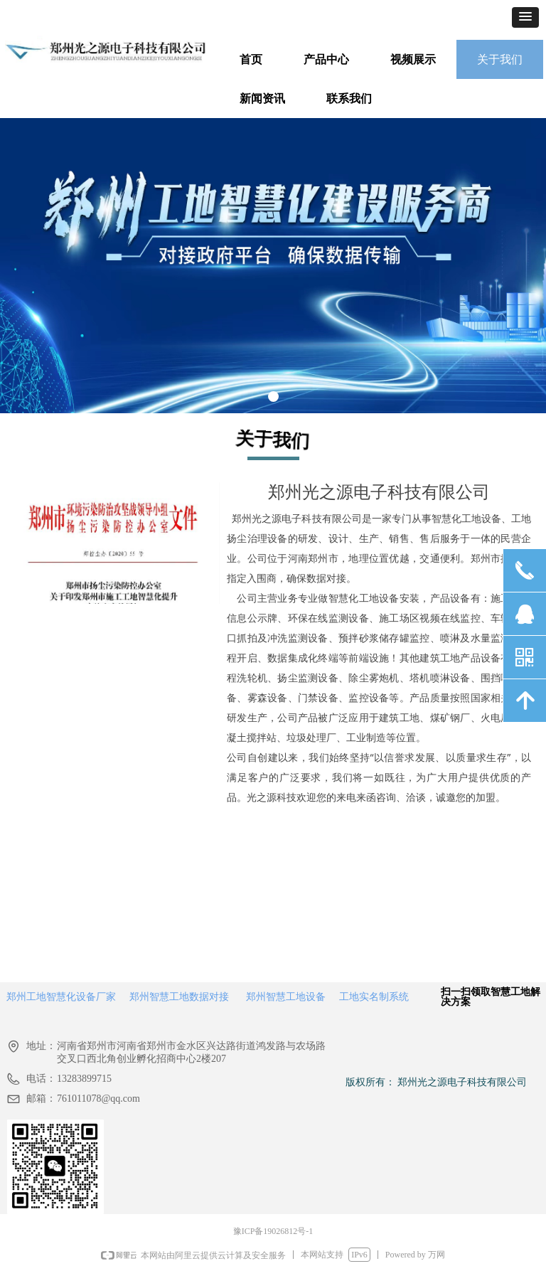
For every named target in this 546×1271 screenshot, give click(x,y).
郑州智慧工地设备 (286, 996)
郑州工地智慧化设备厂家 (61, 996)
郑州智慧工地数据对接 (179, 996)
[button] (525, 17)
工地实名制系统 (374, 996)
